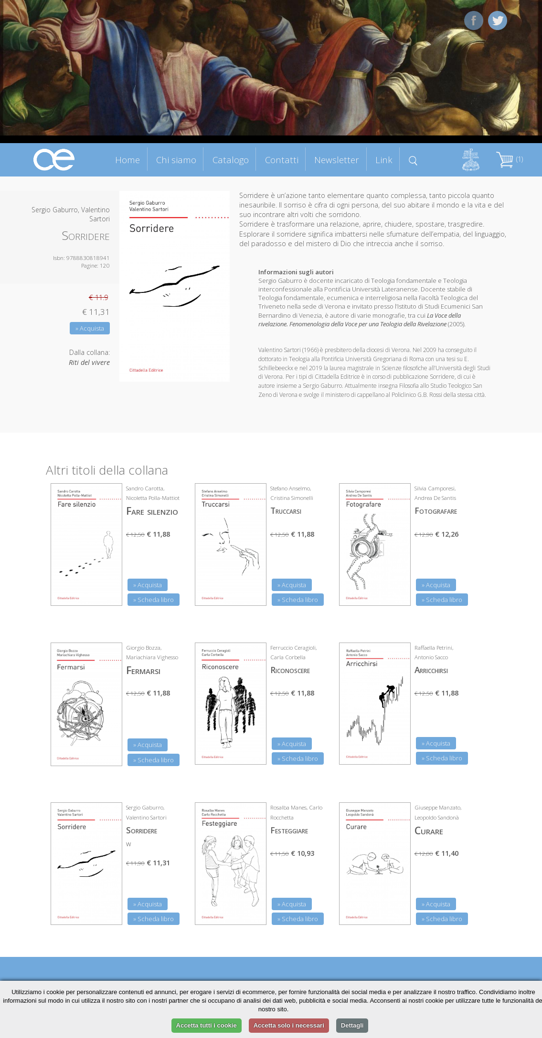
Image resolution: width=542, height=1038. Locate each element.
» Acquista (89, 328)
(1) (509, 159)
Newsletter (336, 160)
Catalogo (231, 160)
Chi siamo (176, 160)
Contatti (281, 160)
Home (127, 160)
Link (384, 160)
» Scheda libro (153, 599)
